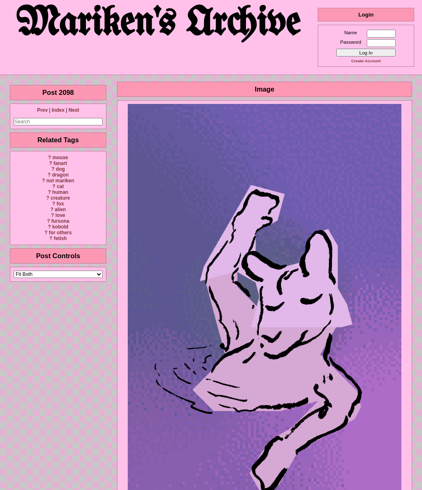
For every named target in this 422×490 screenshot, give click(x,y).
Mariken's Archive (159, 25)
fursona (60, 221)
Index (58, 110)
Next (73, 110)
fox (60, 204)
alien (60, 209)
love (60, 215)
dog (60, 169)
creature (60, 198)
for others (60, 233)
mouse (60, 157)
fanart (60, 163)
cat (60, 186)
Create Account (365, 61)
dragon (60, 175)
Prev (42, 110)
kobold (60, 227)
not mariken (60, 181)
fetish (60, 238)
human (60, 192)
